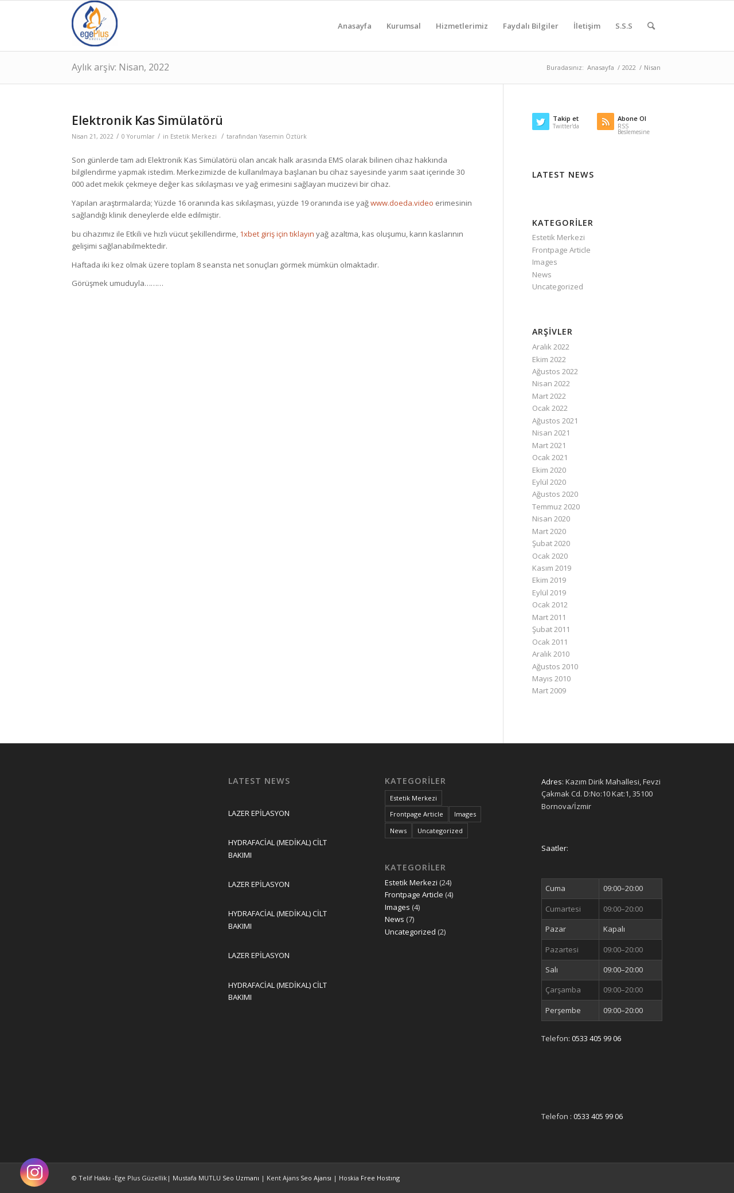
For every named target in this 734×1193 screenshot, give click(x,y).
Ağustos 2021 (555, 420)
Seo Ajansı (316, 1178)
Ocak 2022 (550, 408)
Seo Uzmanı (241, 1178)
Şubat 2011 (551, 629)
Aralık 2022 (550, 347)
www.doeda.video (402, 203)
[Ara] (651, 26)
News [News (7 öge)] (398, 830)
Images (544, 262)
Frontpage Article (561, 250)
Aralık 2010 (550, 654)
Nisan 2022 (551, 383)
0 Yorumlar (138, 136)
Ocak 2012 (550, 604)
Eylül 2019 (549, 592)
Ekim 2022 (549, 359)
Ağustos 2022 (555, 371)
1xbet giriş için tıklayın (277, 234)
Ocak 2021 (550, 457)
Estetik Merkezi (193, 136)
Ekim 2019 (549, 580)
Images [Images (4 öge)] (465, 814)
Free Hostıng (380, 1178)
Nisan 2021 (551, 432)
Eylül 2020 (549, 482)
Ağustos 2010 (555, 666)
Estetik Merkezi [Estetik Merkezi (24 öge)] (413, 798)
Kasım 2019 (551, 568)
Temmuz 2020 (556, 506)
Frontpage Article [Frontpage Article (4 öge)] (416, 814)
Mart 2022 (549, 396)
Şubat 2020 (551, 543)
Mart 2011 (549, 617)
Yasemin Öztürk (283, 136)
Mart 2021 (549, 445)
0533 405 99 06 (596, 1038)
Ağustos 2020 (555, 494)
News (542, 274)
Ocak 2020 (550, 556)
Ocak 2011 (550, 642)
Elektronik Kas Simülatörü (147, 120)
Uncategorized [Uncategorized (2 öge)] (440, 830)
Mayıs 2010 (551, 678)
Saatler (554, 848)
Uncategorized (557, 286)
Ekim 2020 (549, 470)
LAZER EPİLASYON (259, 813)
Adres (551, 781)
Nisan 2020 (551, 518)
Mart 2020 (549, 531)
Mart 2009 (549, 690)
